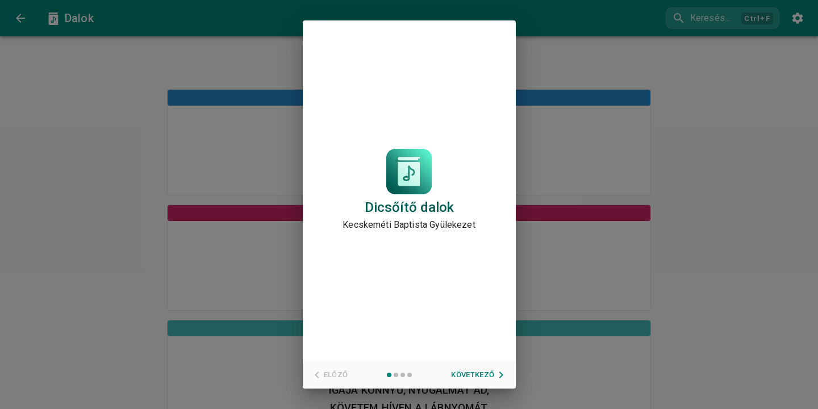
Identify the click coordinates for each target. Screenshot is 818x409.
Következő (479, 375)
